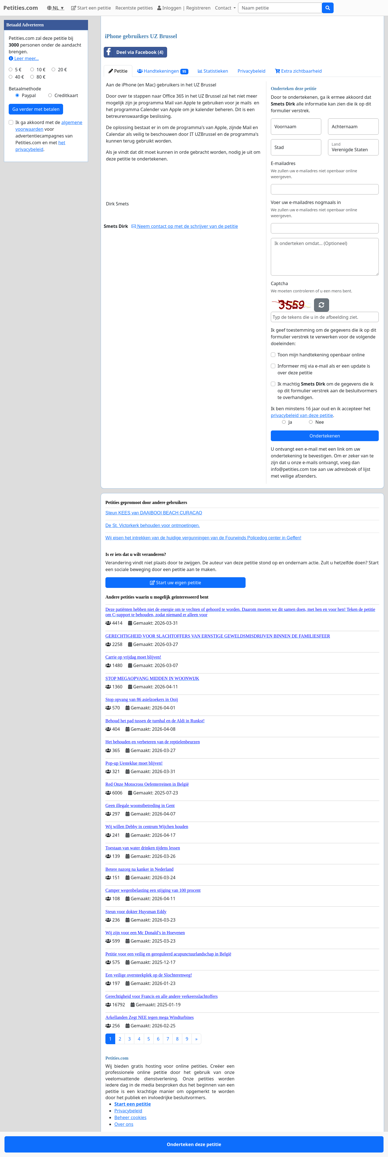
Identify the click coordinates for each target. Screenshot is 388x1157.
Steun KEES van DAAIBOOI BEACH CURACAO (153, 512)
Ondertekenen (325, 436)
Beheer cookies (130, 1117)
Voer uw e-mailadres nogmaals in (306, 202)
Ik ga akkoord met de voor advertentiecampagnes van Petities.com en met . (48, 135)
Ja (290, 422)
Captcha (279, 283)
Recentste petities (134, 8)
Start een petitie (91, 8)
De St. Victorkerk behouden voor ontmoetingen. (152, 525)
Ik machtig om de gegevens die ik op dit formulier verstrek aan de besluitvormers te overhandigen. (327, 390)
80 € (40, 77)
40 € (19, 77)
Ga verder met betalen (35, 109)
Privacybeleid (251, 71)
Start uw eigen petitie (175, 582)
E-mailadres (283, 163)
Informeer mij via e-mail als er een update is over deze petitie (324, 369)
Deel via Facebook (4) (133, 52)
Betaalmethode (25, 89)
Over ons (123, 1124)
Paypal (29, 95)
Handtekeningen (162, 71)
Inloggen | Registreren (184, 8)
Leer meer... (24, 58)
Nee (319, 422)
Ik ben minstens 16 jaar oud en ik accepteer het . (320, 411)
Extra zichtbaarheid (298, 71)
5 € (18, 70)
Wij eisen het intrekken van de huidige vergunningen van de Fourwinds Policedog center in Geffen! (203, 537)
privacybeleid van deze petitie (302, 415)
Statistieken (213, 71)
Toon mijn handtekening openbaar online (321, 355)
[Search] (280, 8)
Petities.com (20, 8)
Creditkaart (66, 95)
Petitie (118, 71)
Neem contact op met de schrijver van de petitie (184, 226)
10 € (40, 70)
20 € (62, 70)
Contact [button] (223, 8)
